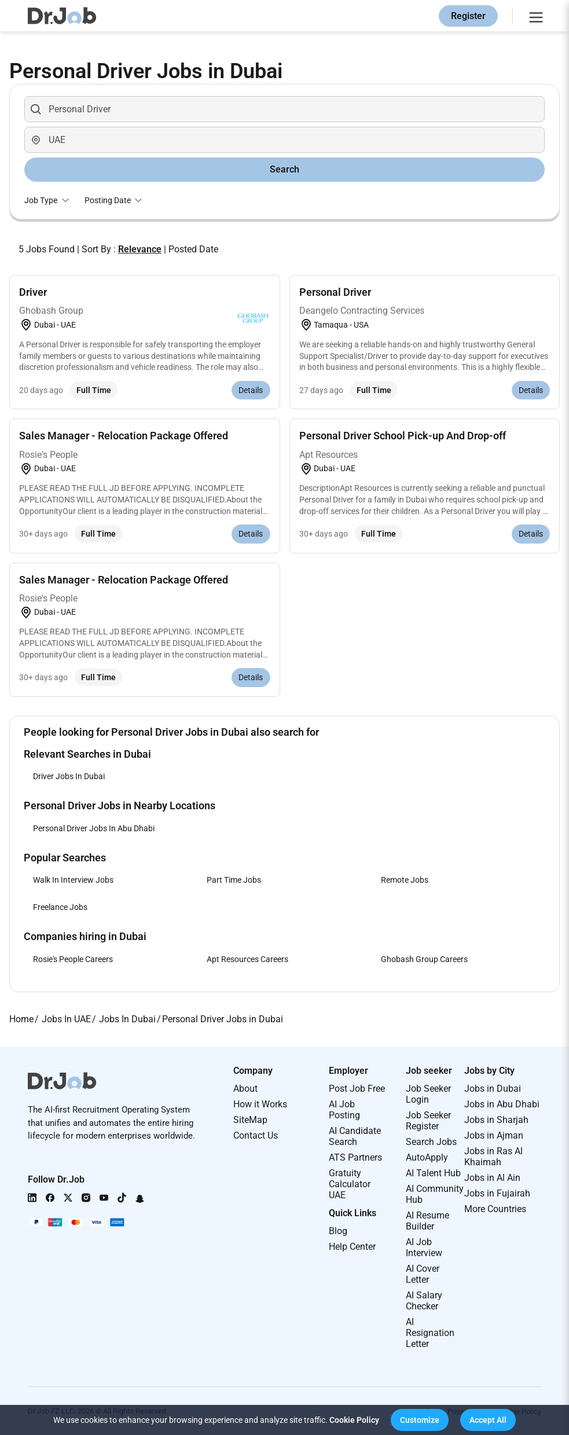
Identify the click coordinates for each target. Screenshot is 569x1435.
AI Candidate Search (355, 1136)
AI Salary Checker (424, 1301)
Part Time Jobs (234, 880)
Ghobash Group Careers (424, 959)
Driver (33, 292)
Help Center (352, 1246)
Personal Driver (335, 292)
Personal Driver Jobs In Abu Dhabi (94, 828)
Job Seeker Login (428, 1094)
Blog (338, 1230)
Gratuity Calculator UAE (349, 1184)
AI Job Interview (424, 1247)
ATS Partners (355, 1157)
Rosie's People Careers (73, 959)
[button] (420, 1420)
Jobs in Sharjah (496, 1119)
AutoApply (427, 1157)
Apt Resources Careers (247, 959)
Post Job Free (357, 1088)
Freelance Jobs (60, 907)
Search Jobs (431, 1141)
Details (250, 390)
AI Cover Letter (422, 1274)
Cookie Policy (354, 1420)
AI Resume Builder (427, 1221)
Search (284, 169)
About (245, 1088)
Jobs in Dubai (492, 1088)
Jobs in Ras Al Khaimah (493, 1157)
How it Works (260, 1104)
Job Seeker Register (428, 1121)
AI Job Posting (344, 1110)
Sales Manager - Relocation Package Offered (123, 436)
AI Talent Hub (433, 1173)
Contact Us (255, 1135)
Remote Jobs (404, 880)
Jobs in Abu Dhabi (501, 1104)
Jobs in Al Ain (492, 1177)
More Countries (495, 1208)
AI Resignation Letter (430, 1332)
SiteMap (250, 1119)
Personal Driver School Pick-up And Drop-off (402, 436)
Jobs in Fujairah (497, 1193)
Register (468, 15)
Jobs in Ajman (493, 1135)
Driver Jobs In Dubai (69, 776)
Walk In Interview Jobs (73, 880)
